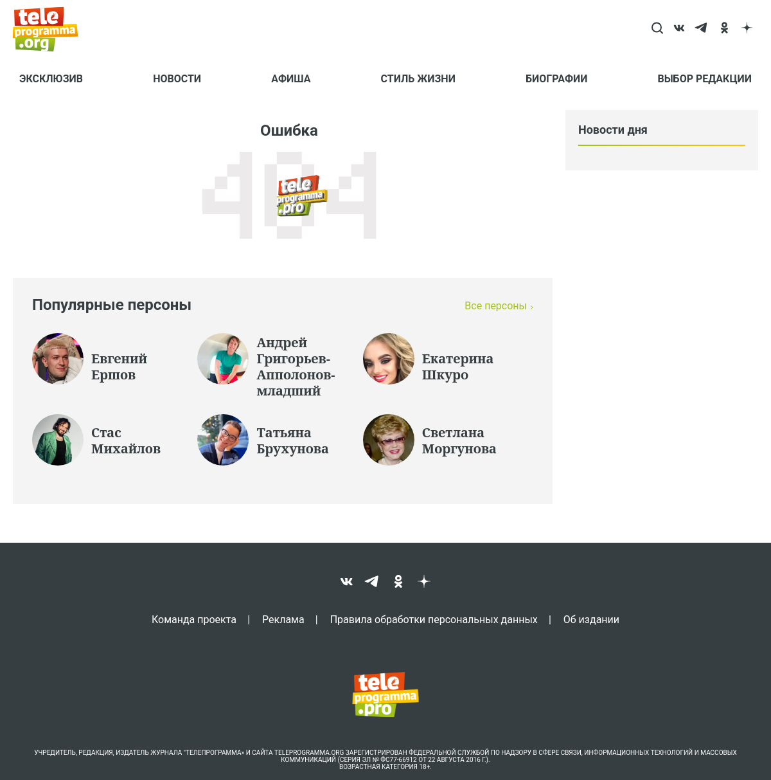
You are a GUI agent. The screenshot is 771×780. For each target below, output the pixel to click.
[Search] (657, 29)
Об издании (591, 619)
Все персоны (496, 306)
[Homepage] (52, 28)
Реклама (283, 619)
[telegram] (702, 29)
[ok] (724, 29)
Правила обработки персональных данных (434, 619)
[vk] (679, 29)
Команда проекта (194, 619)
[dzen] (747, 29)
